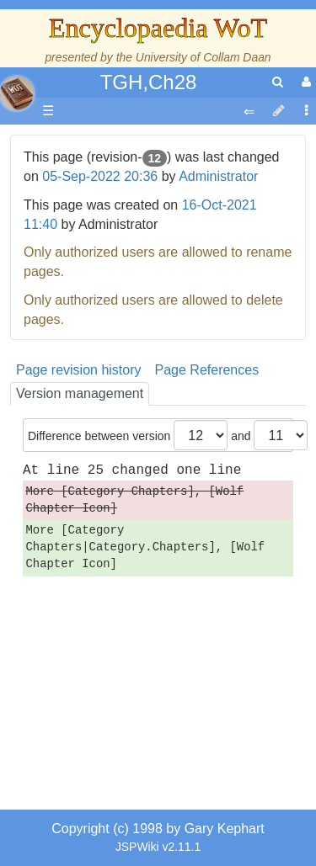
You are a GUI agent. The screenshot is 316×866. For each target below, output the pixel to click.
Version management (79, 393)
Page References (207, 370)
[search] (277, 82)
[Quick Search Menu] (277, 82)
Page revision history (79, 370)
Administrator (218, 176)
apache (17, 93)
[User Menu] (304, 82)
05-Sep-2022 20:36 (100, 176)
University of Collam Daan (203, 57)
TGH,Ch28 (148, 82)
